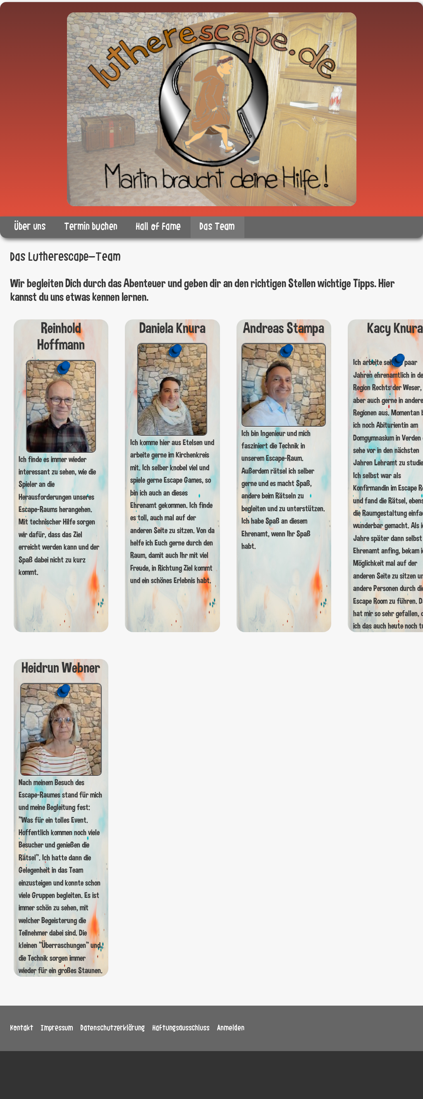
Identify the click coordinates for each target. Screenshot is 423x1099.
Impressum (57, 1028)
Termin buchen (91, 226)
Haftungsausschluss (181, 1028)
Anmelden (231, 1028)
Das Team (217, 226)
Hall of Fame (158, 226)
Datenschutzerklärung (113, 1028)
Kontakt (21, 1028)
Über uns (30, 226)
